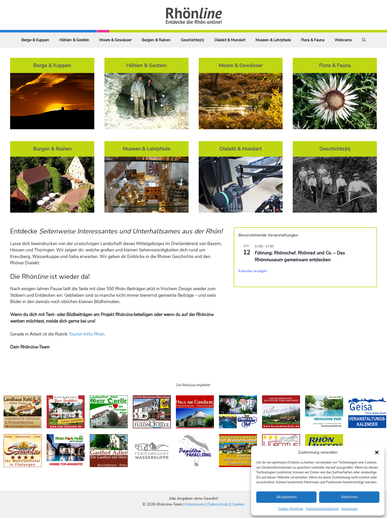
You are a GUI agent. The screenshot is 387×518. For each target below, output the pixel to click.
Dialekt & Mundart (229, 40)
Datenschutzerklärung (322, 509)
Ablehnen (349, 497)
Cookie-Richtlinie (290, 509)
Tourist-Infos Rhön (86, 334)
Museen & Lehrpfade (273, 40)
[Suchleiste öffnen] (364, 40)
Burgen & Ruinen (156, 40)
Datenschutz (218, 504)
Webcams (343, 40)
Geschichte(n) (192, 40)
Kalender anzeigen (252, 271)
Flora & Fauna (312, 40)
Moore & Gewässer (115, 40)
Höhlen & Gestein (74, 40)
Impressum (349, 509)
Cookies (238, 504)
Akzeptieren (286, 497)
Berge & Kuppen (35, 40)
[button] (376, 452)
